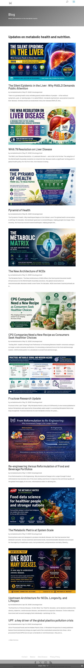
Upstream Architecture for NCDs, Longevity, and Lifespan (37, 599)
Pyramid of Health (19, 210)
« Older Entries (13, 640)
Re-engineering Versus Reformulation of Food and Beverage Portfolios (38, 467)
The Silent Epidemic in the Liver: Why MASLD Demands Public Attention (41, 87)
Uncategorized (37, 92)
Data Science (42, 657)
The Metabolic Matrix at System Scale (31, 530)
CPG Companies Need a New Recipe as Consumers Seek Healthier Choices (38, 336)
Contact (24, 657)
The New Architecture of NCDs (26, 271)
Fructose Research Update (24, 398)
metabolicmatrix (16, 92)
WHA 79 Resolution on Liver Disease (30, 149)
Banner (32, 657)
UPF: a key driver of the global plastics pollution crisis (40, 620)
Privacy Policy (55, 657)
